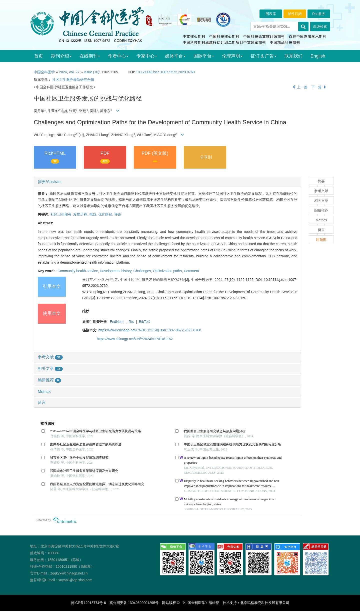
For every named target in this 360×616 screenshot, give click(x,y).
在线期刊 (90, 56)
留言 (42, 402)
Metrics (44, 391)
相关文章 (50, 368)
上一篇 (300, 87)
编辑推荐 (49, 380)
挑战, (93, 214)
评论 (117, 214)
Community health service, (79, 271)
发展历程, (81, 214)
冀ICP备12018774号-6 (88, 603)
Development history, (116, 271)
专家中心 (146, 56)
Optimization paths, (168, 271)
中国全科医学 (44, 72)
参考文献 (50, 357)
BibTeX (144, 322)
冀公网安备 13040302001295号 (134, 603)
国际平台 (204, 56)
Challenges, (143, 271)
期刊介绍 (61, 56)
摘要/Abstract (50, 182)
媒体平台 (175, 56)
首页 (38, 56)
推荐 (85, 311)
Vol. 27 (74, 72)
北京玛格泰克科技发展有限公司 (264, 603)
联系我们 (293, 56)
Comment (191, 271)
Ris (131, 322)
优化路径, (106, 214)
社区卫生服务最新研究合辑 (73, 80)
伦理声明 (232, 56)
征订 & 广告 (263, 56)
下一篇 (318, 87)
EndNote (116, 322)
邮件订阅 (295, 14)
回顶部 (321, 240)
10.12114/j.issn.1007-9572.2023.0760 (165, 72)
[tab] (167, 182)
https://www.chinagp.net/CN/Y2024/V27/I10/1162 (135, 339)
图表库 (271, 14)
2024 (63, 72)
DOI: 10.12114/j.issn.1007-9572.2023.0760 (212, 298)
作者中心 (118, 56)
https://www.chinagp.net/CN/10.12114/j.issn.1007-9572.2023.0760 (149, 330)
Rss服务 (318, 14)
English (317, 56)
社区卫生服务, (62, 214)
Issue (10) (91, 72)
